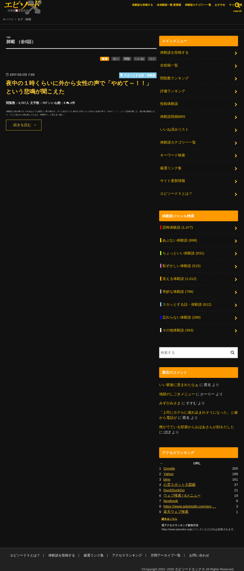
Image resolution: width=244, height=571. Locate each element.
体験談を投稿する (142, 4)
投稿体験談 (169, 103)
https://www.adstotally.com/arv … (189, 501)
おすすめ (220, 4)
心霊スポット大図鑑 (179, 480)
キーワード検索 (172, 154)
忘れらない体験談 (181, 314)
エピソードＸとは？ (176, 192)
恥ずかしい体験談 (181, 263)
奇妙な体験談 (178, 288)
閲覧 (127, 59)
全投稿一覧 (169, 66)
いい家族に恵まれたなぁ (178, 381)
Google (169, 464)
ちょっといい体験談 (183, 250)
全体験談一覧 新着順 (169, 4)
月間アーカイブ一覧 (155, 549)
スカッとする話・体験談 (187, 301)
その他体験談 (178, 326)
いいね (139, 59)
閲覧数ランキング (174, 78)
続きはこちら (169, 513)
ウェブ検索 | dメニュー (181, 490)
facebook (170, 496)
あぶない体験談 (180, 238)
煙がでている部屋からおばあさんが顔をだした (196, 422)
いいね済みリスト (174, 129)
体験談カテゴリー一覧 (198, 4)
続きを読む (22, 126)
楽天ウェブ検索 (175, 506)
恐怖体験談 (178, 225)
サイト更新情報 (172, 179)
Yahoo (168, 469)
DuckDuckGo (173, 485)
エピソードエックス (191, 563)
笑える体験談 (179, 276)
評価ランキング (172, 91)
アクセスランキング (119, 549)
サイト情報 (235, 4)
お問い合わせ (186, 549)
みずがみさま (170, 399)
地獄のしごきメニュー (177, 390)
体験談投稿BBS (172, 116)
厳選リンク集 (171, 167)
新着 (104, 59)
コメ (152, 59)
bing (166, 474)
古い (116, 59)
